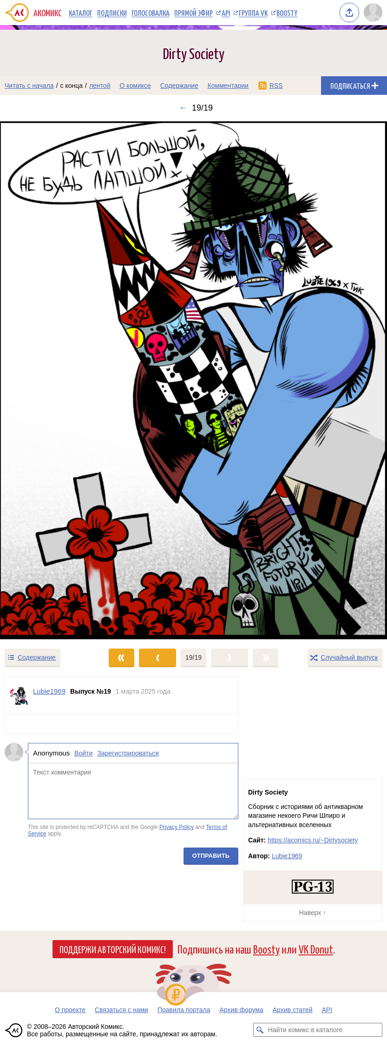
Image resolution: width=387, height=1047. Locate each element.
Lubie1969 (287, 856)
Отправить (211, 855)
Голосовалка (150, 12)
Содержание (179, 85)
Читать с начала (29, 85)
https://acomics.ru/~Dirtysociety (313, 840)
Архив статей (293, 1010)
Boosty (286, 12)
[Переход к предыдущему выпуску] (48, 380)
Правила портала (183, 1010)
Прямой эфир (193, 12)
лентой (100, 85)
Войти (83, 753)
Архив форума (241, 1010)
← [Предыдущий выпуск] (183, 108)
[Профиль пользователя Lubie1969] (19, 695)
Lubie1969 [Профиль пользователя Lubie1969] (49, 691)
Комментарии (228, 85)
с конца (71, 85)
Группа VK (253, 12)
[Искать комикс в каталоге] (260, 1029)
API (226, 12)
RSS (276, 85)
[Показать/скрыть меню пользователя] (373, 12)
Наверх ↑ (312, 912)
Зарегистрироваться (127, 753)
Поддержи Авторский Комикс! (112, 949)
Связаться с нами (121, 1010)
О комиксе (135, 85)
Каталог (80, 12)
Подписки (112, 12)
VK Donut (316, 948)
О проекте (70, 1010)
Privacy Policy (176, 827)
